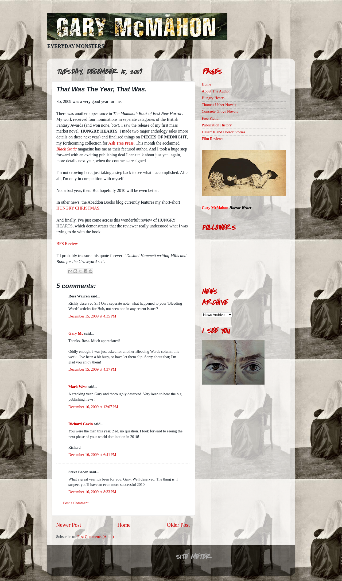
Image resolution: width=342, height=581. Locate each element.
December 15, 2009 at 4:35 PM (92, 316)
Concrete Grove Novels (220, 111)
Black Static (66, 149)
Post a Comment (75, 503)
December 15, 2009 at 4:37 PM (92, 369)
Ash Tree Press (121, 143)
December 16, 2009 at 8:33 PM (92, 492)
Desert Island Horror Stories (223, 132)
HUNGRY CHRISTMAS (77, 208)
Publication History (217, 125)
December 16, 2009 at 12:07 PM (93, 407)
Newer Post (68, 525)
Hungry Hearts (213, 98)
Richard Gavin (80, 424)
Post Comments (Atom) (95, 536)
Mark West (77, 387)
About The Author (216, 91)
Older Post (178, 525)
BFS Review (67, 243)
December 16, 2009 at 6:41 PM (92, 454)
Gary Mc (75, 333)
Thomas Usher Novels (219, 105)
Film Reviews (212, 139)
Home (123, 525)
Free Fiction (211, 118)
